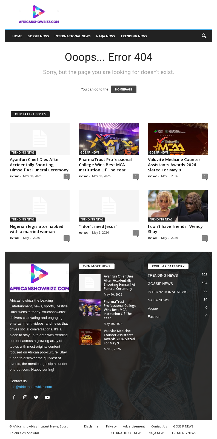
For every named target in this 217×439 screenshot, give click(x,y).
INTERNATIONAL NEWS (73, 36)
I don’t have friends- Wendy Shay (175, 228)
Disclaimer (92, 426)
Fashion (154, 317)
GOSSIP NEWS (38, 36)
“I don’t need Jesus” (98, 226)
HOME (17, 36)
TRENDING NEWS (134, 36)
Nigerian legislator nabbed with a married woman (36, 228)
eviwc (14, 176)
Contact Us (159, 426)
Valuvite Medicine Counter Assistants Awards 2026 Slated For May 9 (174, 164)
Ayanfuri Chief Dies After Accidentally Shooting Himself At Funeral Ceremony (39, 164)
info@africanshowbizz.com (31, 387)
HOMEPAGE (123, 89)
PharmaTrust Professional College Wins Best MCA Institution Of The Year (105, 164)
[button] (204, 36)
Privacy (111, 426)
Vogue (153, 308)
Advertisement (134, 426)
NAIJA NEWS (105, 36)
